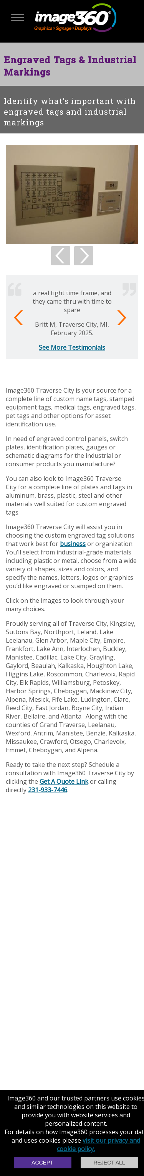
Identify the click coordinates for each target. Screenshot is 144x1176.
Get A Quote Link (64, 781)
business (73, 543)
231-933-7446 (47, 790)
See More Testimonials (72, 347)
